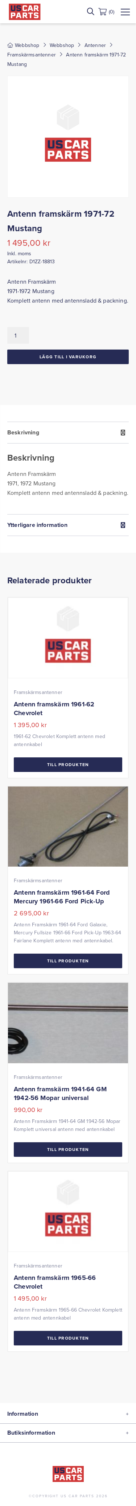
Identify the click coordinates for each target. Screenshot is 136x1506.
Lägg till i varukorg (68, 357)
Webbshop (62, 45)
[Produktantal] (18, 335)
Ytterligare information (37, 525)
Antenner (95, 45)
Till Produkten (68, 764)
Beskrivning (23, 432)
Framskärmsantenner (31, 54)
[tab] (68, 468)
